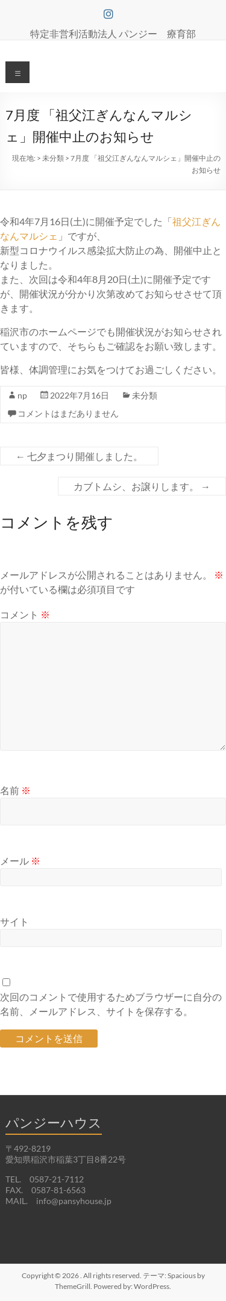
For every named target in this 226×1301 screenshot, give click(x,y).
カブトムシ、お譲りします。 (142, 486)
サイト (14, 921)
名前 (15, 790)
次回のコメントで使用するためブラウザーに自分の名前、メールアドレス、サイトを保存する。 (111, 1004)
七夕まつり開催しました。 (79, 456)
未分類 (144, 395)
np (22, 395)
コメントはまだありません (68, 413)
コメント (25, 614)
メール (20, 860)
